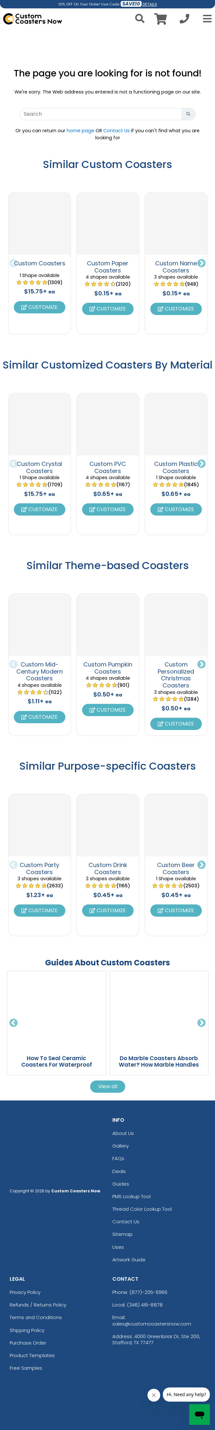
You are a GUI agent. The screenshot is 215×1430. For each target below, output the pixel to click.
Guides (120, 1183)
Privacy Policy (25, 1292)
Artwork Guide (128, 1259)
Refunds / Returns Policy (38, 1304)
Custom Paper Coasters (107, 266)
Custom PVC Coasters (107, 467)
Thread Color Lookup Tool (142, 1209)
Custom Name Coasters (176, 266)
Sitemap (122, 1234)
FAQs (118, 1158)
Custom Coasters (39, 263)
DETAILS (150, 4)
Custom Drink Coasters (108, 868)
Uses (118, 1247)
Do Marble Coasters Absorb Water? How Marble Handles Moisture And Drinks (159, 1064)
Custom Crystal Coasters (39, 467)
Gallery (120, 1145)
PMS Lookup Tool (131, 1196)
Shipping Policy (27, 1330)
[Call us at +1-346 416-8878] (184, 20)
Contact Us (116, 130)
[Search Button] (188, 114)
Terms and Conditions (36, 1317)
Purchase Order (28, 1342)
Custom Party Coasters (39, 868)
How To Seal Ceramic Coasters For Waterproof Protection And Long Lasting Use (56, 1068)
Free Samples (26, 1368)
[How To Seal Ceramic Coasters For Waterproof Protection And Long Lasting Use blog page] (56, 1010)
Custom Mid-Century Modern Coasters (39, 671)
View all (107, 1086)
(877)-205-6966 (148, 1292)
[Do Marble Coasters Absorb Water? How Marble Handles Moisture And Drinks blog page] (159, 1010)
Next (201, 263)
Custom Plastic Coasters (176, 467)
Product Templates (32, 1355)
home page (80, 130)
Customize (39, 307)
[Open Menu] (205, 19)
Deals (119, 1171)
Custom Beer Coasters (176, 868)
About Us (123, 1133)
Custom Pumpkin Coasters (107, 668)
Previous (13, 263)
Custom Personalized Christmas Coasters (176, 674)
